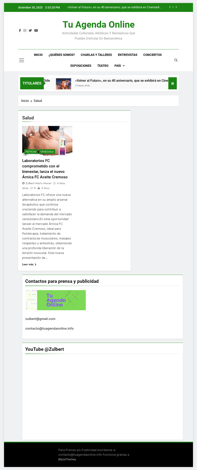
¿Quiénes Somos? (62, 55)
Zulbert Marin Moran (38, 183)
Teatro (102, 66)
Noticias (31, 152)
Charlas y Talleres (96, 55)
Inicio (38, 55)
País (117, 66)
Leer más (29, 264)
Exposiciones (80, 66)
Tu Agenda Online (99, 24)
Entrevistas (127, 55)
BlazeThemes (67, 459)
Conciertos (152, 55)
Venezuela (47, 152)
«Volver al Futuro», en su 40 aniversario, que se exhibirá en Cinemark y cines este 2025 (114, 7)
